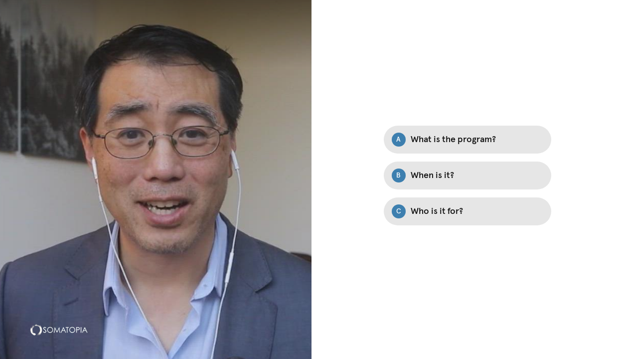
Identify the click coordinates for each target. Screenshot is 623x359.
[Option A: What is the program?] (467, 140)
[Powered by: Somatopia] (59, 329)
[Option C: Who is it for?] (467, 211)
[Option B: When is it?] (467, 175)
